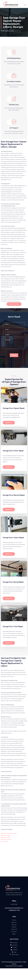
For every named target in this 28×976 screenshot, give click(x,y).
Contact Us (14, 929)
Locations (14, 931)
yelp (14, 952)
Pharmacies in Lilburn (6, 839)
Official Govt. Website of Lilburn (9, 833)
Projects (14, 927)
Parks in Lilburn (4, 841)
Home (2, 31)
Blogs (14, 934)
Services (14, 924)
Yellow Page (14, 954)
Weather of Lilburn (5, 837)
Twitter (14, 947)
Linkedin (14, 949)
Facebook (14, 942)
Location (7, 31)
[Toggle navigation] (25, 5)
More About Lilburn (5, 835)
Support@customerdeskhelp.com (14, 908)
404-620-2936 (14, 304)
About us (14, 922)
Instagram (14, 945)
